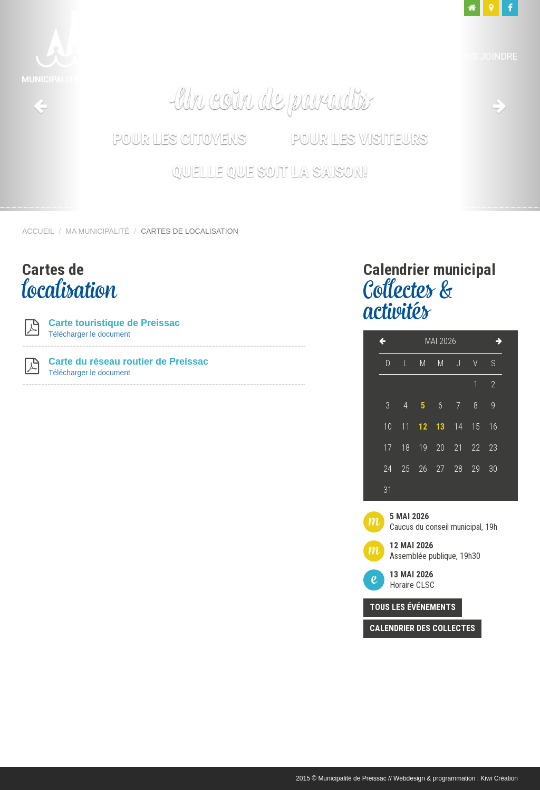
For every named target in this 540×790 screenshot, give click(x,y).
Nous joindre (485, 56)
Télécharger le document (89, 334)
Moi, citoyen (322, 56)
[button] (40, 105)
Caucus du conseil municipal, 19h (443, 521)
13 (440, 427)
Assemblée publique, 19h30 (435, 550)
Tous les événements (413, 607)
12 (423, 427)
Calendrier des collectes (422, 628)
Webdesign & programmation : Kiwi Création (455, 778)
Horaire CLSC (412, 579)
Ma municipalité (233, 56)
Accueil (38, 231)
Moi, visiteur (402, 56)
